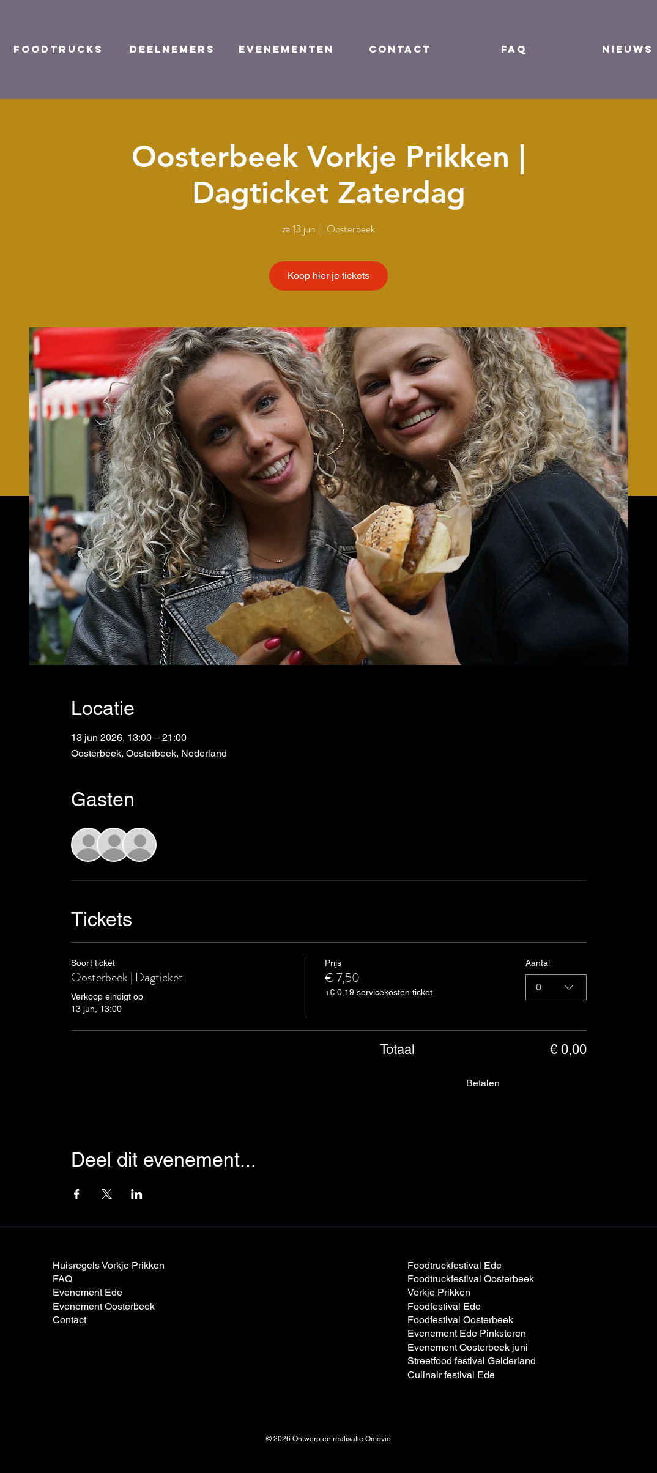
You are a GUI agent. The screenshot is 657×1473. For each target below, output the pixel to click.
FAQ (62, 1279)
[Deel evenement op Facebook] (77, 1194)
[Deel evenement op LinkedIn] (137, 1194)
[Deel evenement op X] (107, 1194)
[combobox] (556, 987)
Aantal (537, 963)
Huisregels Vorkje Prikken (109, 1265)
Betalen (483, 1083)
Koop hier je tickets (328, 275)
